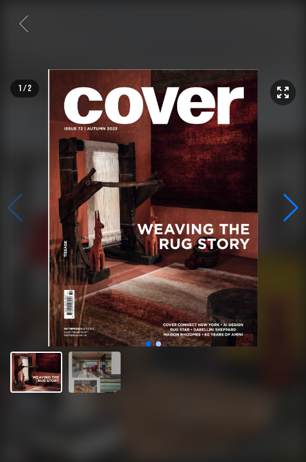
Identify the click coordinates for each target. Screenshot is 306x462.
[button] (291, 208)
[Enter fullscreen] (283, 92)
